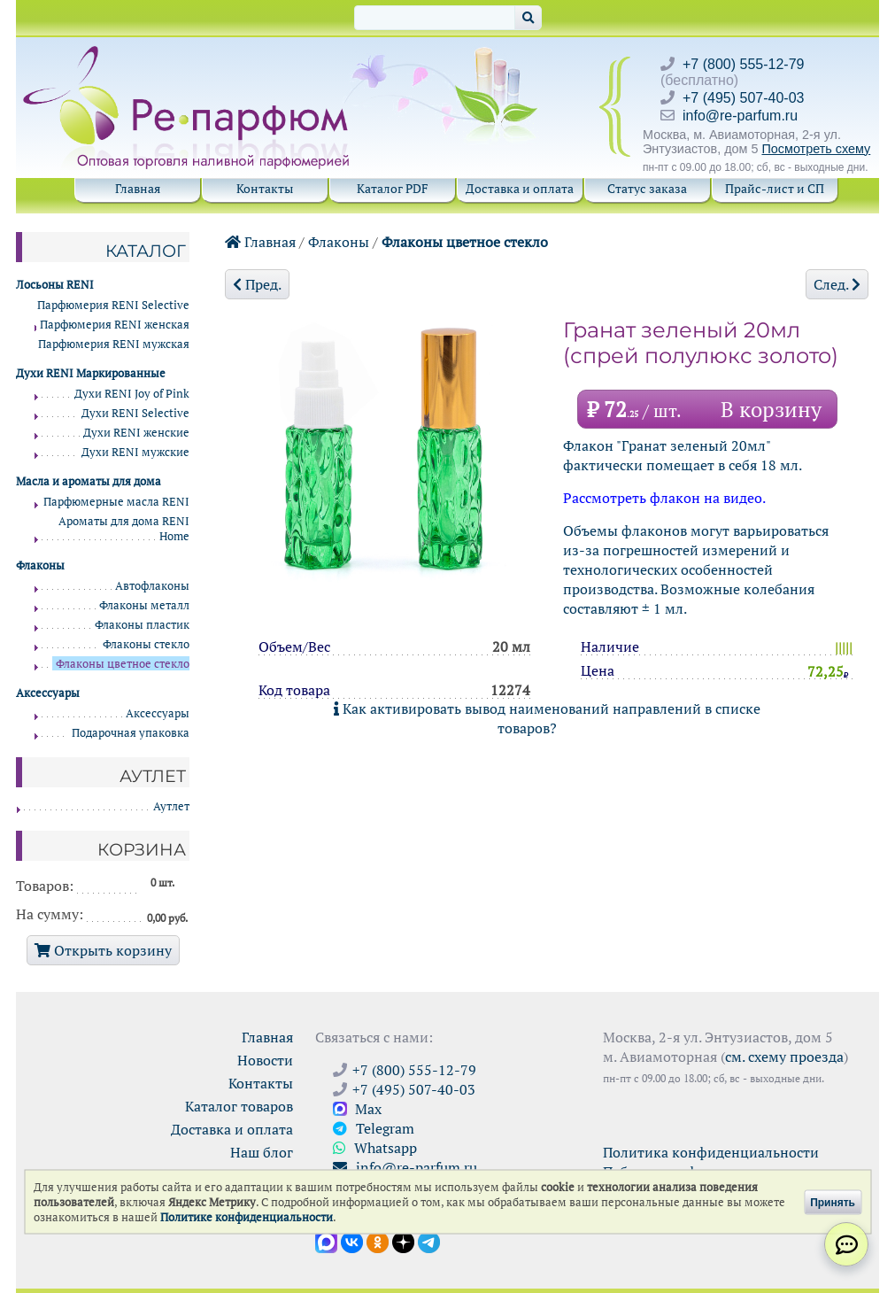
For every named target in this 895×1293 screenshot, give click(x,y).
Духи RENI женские (136, 432)
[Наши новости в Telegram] (429, 1240)
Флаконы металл (144, 605)
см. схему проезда (784, 1056)
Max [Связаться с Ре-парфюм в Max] (357, 1109)
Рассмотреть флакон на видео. (664, 497)
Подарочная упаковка (130, 732)
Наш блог (261, 1152)
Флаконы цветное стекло (465, 242)
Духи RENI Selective (135, 413)
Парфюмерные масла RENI (116, 501)
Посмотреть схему (815, 149)
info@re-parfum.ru (740, 115)
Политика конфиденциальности (711, 1152)
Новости (265, 1060)
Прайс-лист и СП (774, 188)
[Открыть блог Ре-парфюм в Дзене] (403, 1240)
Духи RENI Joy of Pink (131, 393)
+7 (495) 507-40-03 (743, 97)
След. (837, 284)
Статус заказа (647, 188)
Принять (832, 1202)
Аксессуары (157, 713)
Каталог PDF (392, 188)
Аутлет (171, 806)
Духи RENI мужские (135, 452)
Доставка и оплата (520, 188)
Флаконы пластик (142, 624)
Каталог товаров (239, 1106)
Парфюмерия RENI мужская (113, 344)
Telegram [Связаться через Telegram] (373, 1128)
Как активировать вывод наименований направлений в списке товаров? (547, 718)
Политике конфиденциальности (246, 1217)
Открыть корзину (103, 950)
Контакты (264, 188)
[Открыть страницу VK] (352, 1240)
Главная (137, 188)
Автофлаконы (152, 585)
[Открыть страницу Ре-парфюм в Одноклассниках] (377, 1240)
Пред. (257, 284)
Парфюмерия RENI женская (114, 324)
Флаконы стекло (146, 644)
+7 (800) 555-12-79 (743, 64)
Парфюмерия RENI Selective (113, 305)
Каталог (145, 250)
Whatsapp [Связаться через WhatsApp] (375, 1148)
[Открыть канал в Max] (326, 1240)
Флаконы (338, 242)
